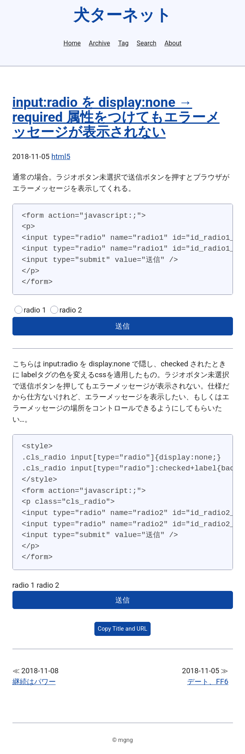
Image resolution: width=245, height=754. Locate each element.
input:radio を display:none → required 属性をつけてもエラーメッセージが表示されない (116, 117)
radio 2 (70, 310)
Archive (99, 43)
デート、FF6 (208, 681)
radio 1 (35, 310)
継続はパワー (34, 681)
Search (146, 43)
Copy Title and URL (122, 628)
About (173, 43)
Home (72, 43)
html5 (60, 156)
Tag (123, 43)
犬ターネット (123, 15)
